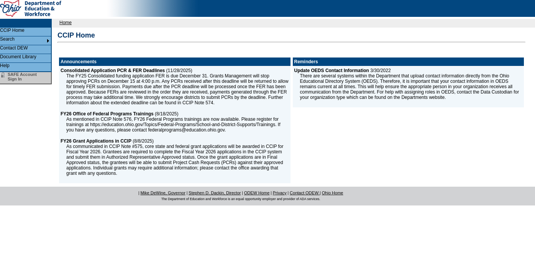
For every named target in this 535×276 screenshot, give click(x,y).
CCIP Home (12, 30)
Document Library (18, 56)
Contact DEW (14, 48)
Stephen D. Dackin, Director (215, 193)
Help (5, 65)
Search (7, 39)
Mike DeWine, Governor (162, 193)
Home (65, 22)
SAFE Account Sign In (22, 76)
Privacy (280, 193)
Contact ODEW (305, 193)
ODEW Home (257, 193)
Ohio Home (332, 193)
